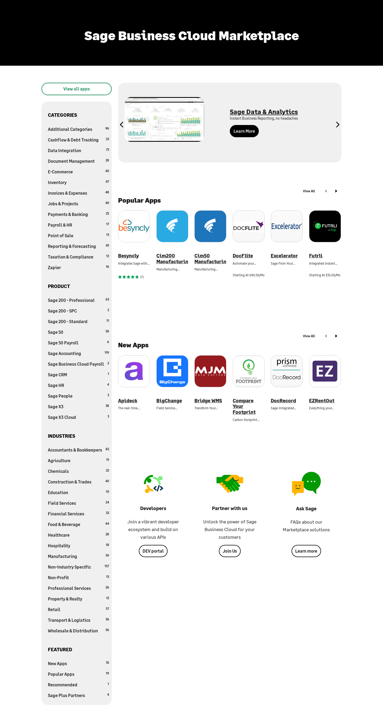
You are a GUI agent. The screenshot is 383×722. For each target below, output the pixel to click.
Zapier (78, 267)
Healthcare (78, 534)
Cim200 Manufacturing (172, 258)
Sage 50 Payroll (78, 342)
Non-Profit (78, 577)
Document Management (78, 161)
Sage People (78, 395)
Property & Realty (78, 598)
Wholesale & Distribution (78, 630)
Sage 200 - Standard (78, 321)
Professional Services (78, 588)
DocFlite (243, 255)
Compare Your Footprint (244, 406)
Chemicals (78, 471)
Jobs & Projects (78, 203)
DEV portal (153, 550)
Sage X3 (78, 406)
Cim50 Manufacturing (210, 258)
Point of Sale (78, 235)
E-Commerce (78, 171)
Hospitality (78, 545)
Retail (78, 609)
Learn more (306, 550)
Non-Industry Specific (78, 566)
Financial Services (78, 513)
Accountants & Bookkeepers (78, 449)
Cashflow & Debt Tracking (78, 139)
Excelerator (284, 255)
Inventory (78, 182)
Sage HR (78, 385)
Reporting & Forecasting (78, 246)
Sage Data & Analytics (264, 111)
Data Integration (78, 150)
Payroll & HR (78, 224)
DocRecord (283, 400)
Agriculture (78, 460)
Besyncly (128, 255)
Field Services (78, 503)
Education (78, 492)
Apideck (127, 400)
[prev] (325, 191)
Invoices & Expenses (78, 192)
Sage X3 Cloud (78, 417)
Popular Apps (78, 674)
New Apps (78, 663)
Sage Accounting (78, 353)
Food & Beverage (78, 524)
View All (309, 191)
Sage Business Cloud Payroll (78, 363)
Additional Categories (78, 129)
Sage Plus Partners (78, 695)
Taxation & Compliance (78, 256)
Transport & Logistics (78, 620)
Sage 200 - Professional (78, 300)
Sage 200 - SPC (78, 310)
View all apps (76, 88)
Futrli (316, 255)
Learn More (244, 130)
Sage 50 (78, 332)
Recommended (78, 684)
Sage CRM (78, 374)
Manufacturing (78, 556)
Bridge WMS (208, 400)
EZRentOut (321, 400)
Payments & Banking (78, 214)
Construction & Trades (78, 481)
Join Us (230, 550)
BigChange (169, 400)
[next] (336, 191)
